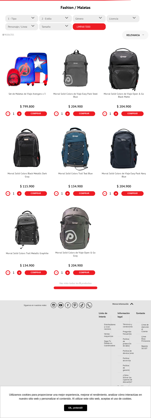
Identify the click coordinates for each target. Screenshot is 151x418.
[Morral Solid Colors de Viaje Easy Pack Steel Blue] (75, 84)
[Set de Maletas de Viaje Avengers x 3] (27, 84)
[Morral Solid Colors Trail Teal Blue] (75, 163)
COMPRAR (36, 113)
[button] (22, 18)
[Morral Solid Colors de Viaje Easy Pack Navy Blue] (124, 163)
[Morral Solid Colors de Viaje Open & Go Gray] (75, 243)
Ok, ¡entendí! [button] (75, 407)
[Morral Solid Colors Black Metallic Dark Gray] (27, 163)
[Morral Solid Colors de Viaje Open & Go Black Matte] (124, 84)
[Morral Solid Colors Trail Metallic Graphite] (27, 243)
